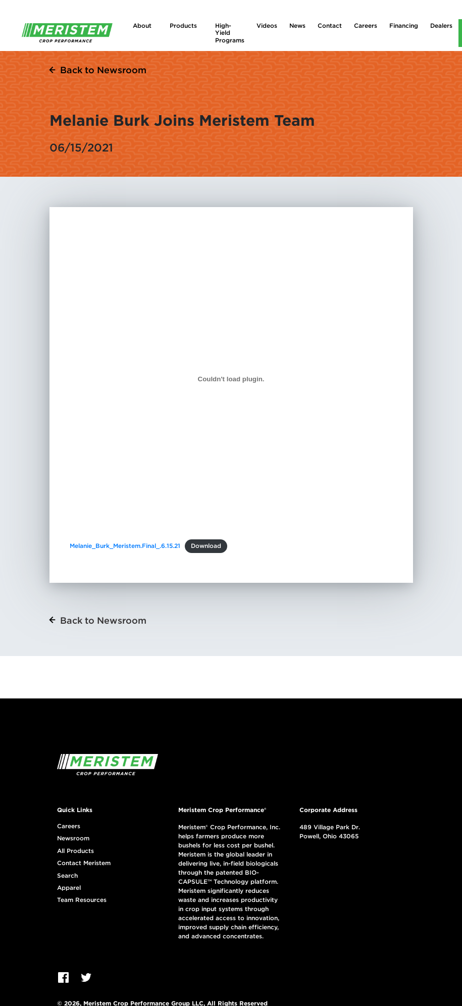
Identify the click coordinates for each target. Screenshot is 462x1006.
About (142, 25)
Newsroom (73, 838)
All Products (75, 850)
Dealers (441, 25)
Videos (266, 25)
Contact (330, 25)
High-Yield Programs (229, 33)
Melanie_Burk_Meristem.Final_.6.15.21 (125, 545)
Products (183, 25)
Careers (365, 25)
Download (206, 545)
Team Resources (82, 899)
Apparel (69, 887)
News (297, 25)
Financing (403, 25)
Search (67, 875)
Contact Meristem (84, 863)
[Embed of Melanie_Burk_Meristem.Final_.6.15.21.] (231, 378)
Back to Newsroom (103, 70)
